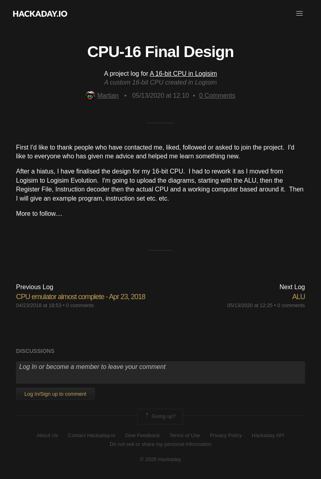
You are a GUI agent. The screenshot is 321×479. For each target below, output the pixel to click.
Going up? (160, 416)
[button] (299, 13)
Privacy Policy (226, 435)
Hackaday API (268, 435)
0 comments (80, 305)
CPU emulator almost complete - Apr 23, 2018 (80, 297)
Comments (217, 95)
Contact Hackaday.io (91, 435)
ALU (298, 297)
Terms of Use (185, 435)
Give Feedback (142, 435)
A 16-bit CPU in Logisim (183, 73)
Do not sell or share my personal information (160, 444)
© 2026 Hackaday (160, 459)
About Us (47, 435)
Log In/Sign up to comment (55, 394)
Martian (102, 95)
